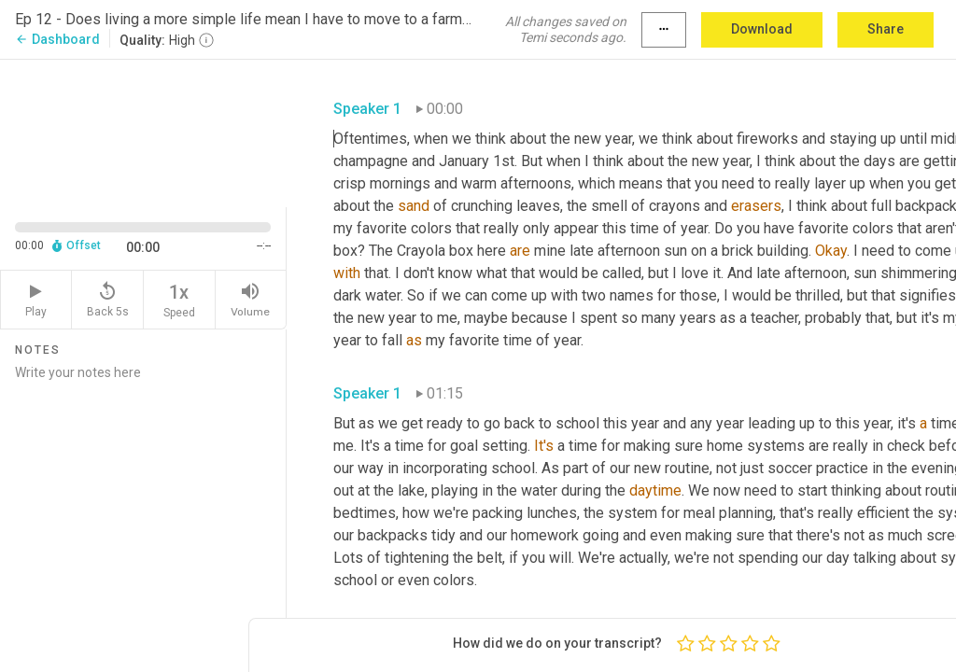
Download (762, 28)
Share (885, 28)
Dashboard (57, 39)
